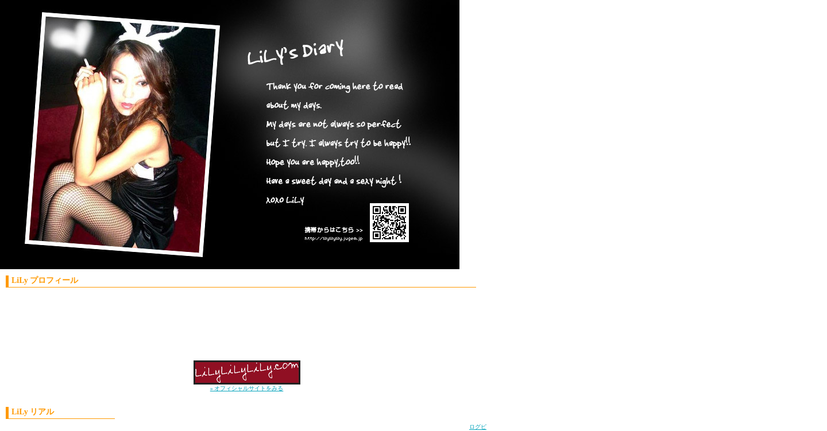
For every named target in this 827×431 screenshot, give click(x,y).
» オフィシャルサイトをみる (247, 388)
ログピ (477, 427)
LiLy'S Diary (221, 138)
